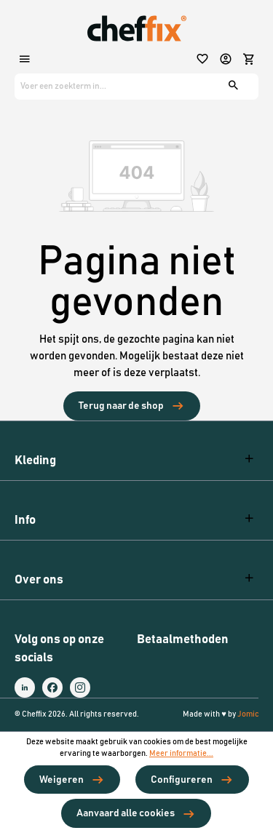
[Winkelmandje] (248, 60)
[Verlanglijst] (203, 60)
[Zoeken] (235, 86)
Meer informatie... (181, 753)
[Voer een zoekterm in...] (114, 86)
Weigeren (61, 780)
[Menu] (26, 60)
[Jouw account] (227, 60)
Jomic (247, 714)
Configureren (182, 780)
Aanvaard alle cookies (125, 813)
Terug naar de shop (121, 406)
